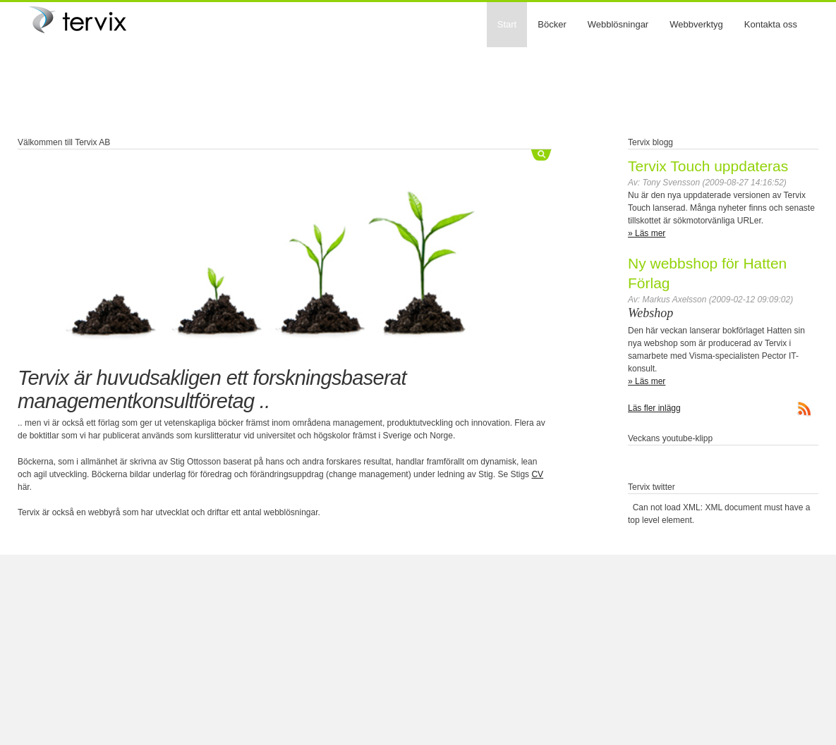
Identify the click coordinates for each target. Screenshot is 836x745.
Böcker (552, 24)
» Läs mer (646, 233)
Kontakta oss (770, 24)
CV (537, 474)
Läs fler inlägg (654, 408)
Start (506, 24)
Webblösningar (618, 24)
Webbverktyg (696, 24)
